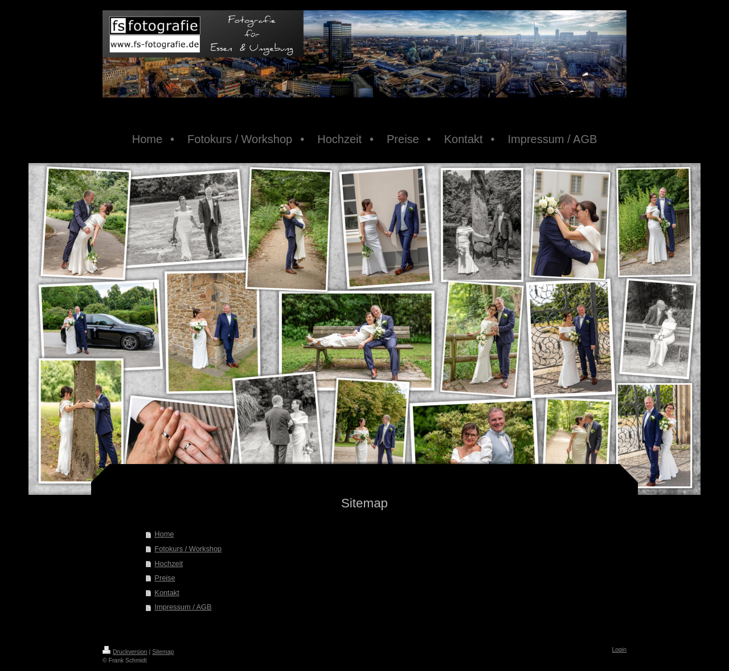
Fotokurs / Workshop (188, 548)
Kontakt (166, 592)
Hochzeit (168, 563)
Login (619, 649)
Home (164, 534)
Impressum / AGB (182, 607)
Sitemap (163, 652)
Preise (164, 578)
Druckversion (125, 652)
